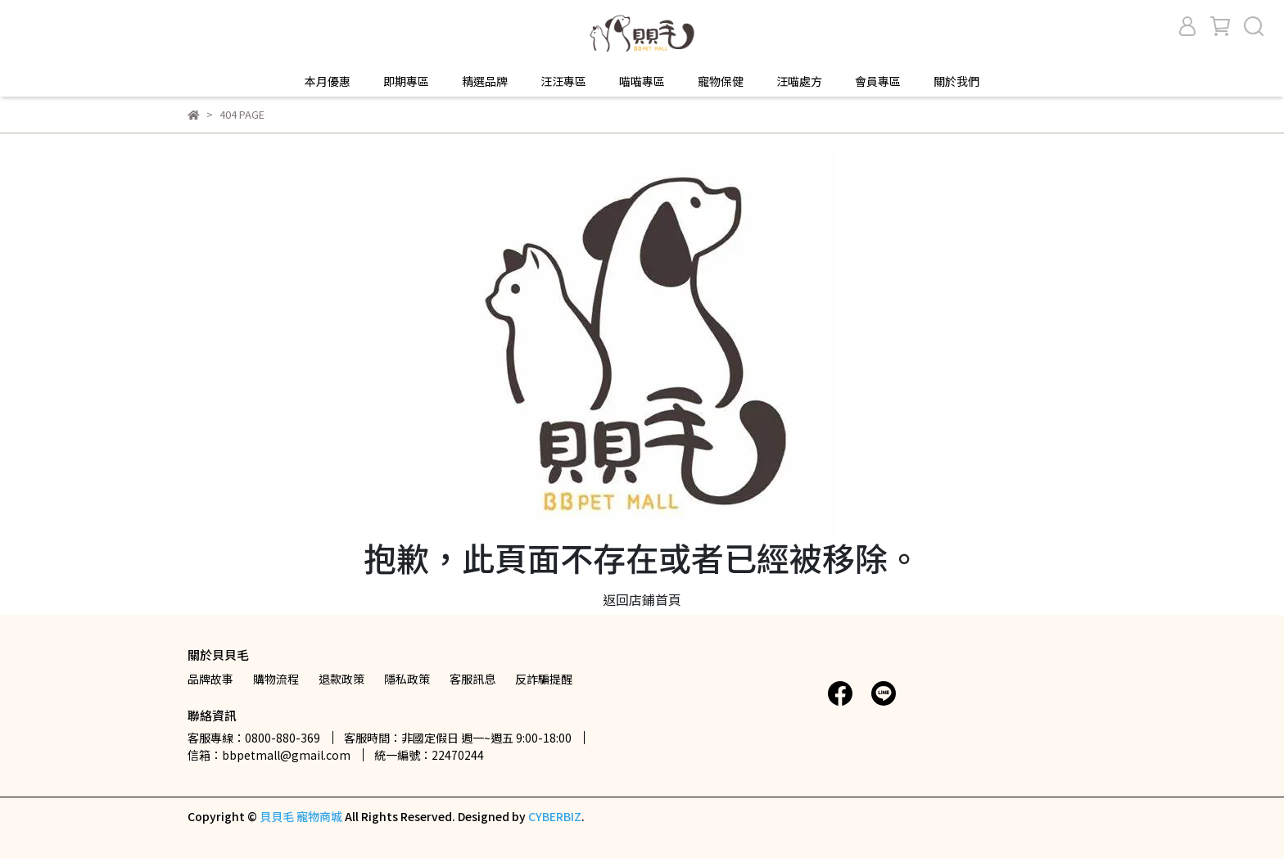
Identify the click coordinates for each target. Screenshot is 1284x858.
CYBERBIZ (554, 816)
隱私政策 (407, 679)
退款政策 (341, 679)
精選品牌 (485, 81)
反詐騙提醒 (543, 679)
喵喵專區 (642, 81)
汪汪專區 (563, 81)
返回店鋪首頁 (642, 599)
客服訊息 (472, 679)
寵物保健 (721, 81)
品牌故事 (210, 679)
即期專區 (406, 81)
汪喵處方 (799, 81)
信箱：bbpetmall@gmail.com (269, 755)
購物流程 (276, 679)
